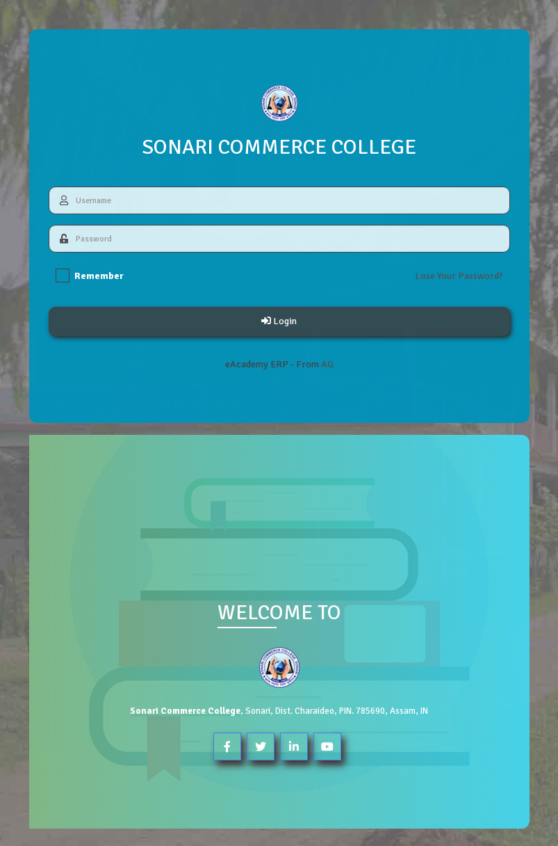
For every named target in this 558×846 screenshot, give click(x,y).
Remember (89, 275)
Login (278, 321)
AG (326, 364)
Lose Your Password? (458, 276)
